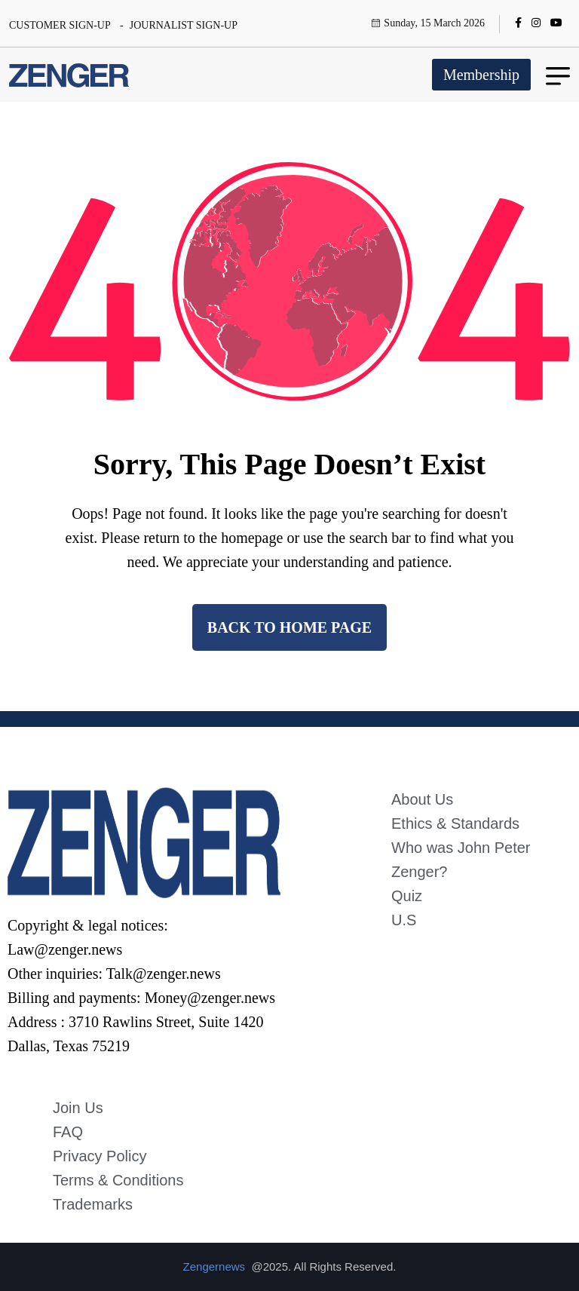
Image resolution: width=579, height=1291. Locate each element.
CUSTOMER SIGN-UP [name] (60, 25)
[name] (522, 23)
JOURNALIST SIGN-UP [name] (183, 25)
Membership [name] (481, 74)
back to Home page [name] (289, 627)
